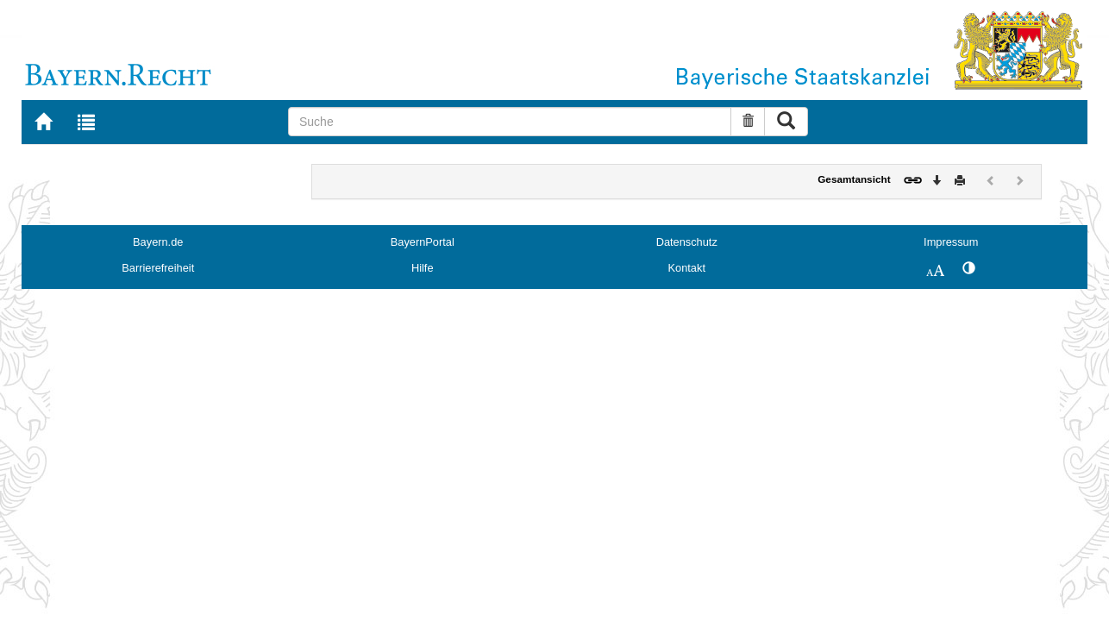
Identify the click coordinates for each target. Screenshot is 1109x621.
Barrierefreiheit (158, 267)
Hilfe (422, 267)
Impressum (951, 241)
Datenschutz (686, 241)
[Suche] (509, 121)
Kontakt (686, 267)
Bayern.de (158, 241)
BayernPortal (422, 241)
